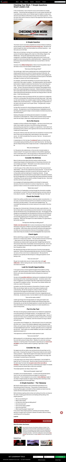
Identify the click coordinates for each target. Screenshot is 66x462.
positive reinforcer (27, 277)
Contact (44, 1)
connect (39, 434)
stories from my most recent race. (34, 46)
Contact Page (58, 459)
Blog (21, 1)
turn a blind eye (42, 377)
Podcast (26, 1)
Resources (38, 1)
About (17, 1)
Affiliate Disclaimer (41, 459)
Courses (32, 1)
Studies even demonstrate (20, 225)
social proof (34, 140)
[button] (43, 421)
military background (27, 65)
